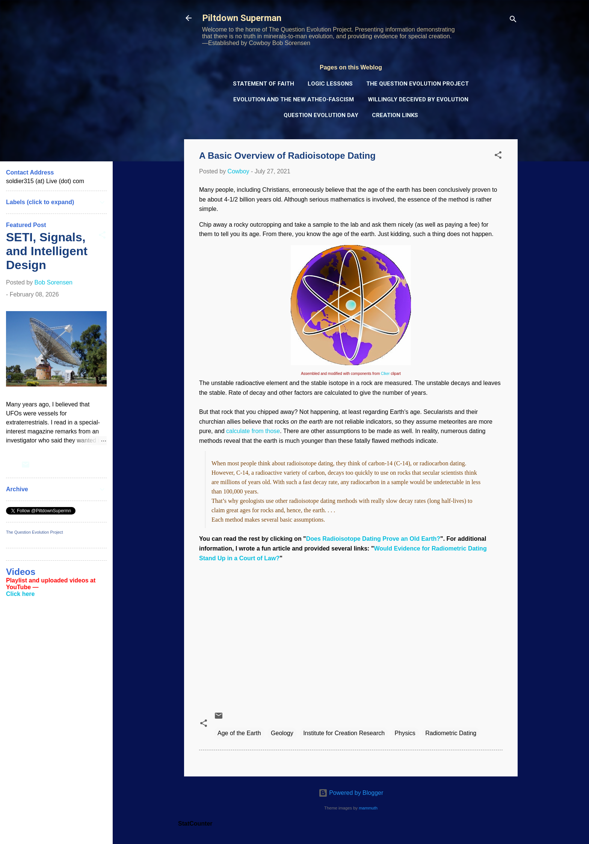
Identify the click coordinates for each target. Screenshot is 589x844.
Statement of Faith (263, 83)
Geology (282, 733)
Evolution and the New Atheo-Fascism (293, 99)
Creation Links (395, 115)
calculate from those (253, 431)
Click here (20, 594)
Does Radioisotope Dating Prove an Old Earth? (373, 539)
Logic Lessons (330, 83)
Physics (405, 733)
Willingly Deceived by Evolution (418, 99)
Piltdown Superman (241, 18)
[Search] (513, 20)
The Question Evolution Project (417, 83)
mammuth (368, 808)
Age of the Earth (239, 733)
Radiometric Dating (450, 733)
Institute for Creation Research (344, 733)
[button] (498, 156)
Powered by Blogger (351, 793)
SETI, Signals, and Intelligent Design (47, 251)
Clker (385, 374)
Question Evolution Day (321, 115)
